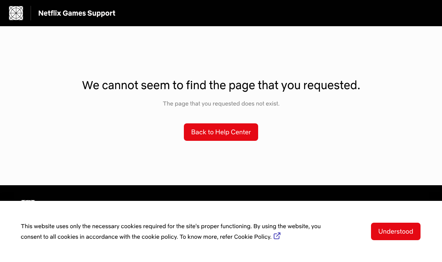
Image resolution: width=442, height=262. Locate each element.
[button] (221, 132)
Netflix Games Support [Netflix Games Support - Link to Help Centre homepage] (76, 13)
